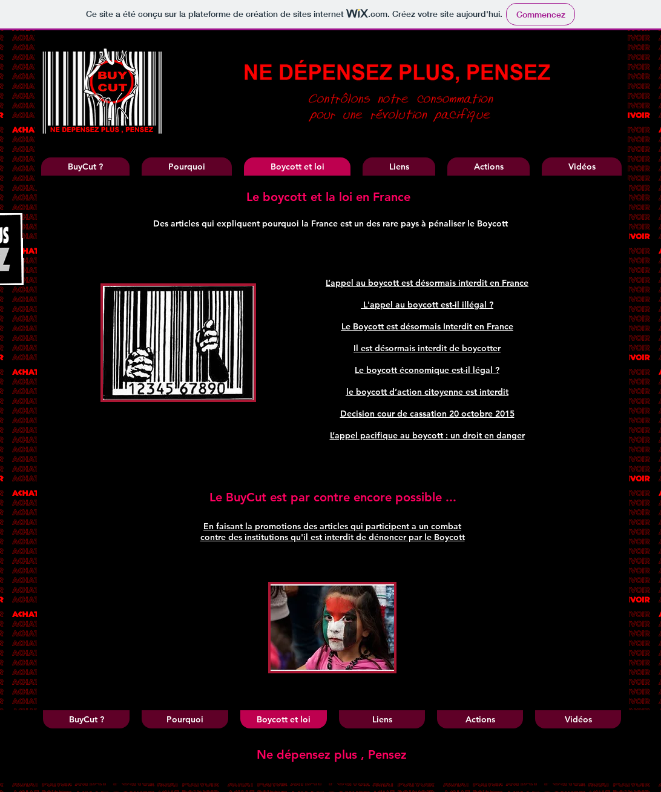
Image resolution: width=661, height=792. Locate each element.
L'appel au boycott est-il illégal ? (428, 304)
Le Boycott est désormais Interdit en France (427, 326)
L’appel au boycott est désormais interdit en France (427, 282)
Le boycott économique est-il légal (425, 370)
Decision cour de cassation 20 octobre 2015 (427, 413)
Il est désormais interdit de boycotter (427, 348)
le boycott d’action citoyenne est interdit (427, 391)
